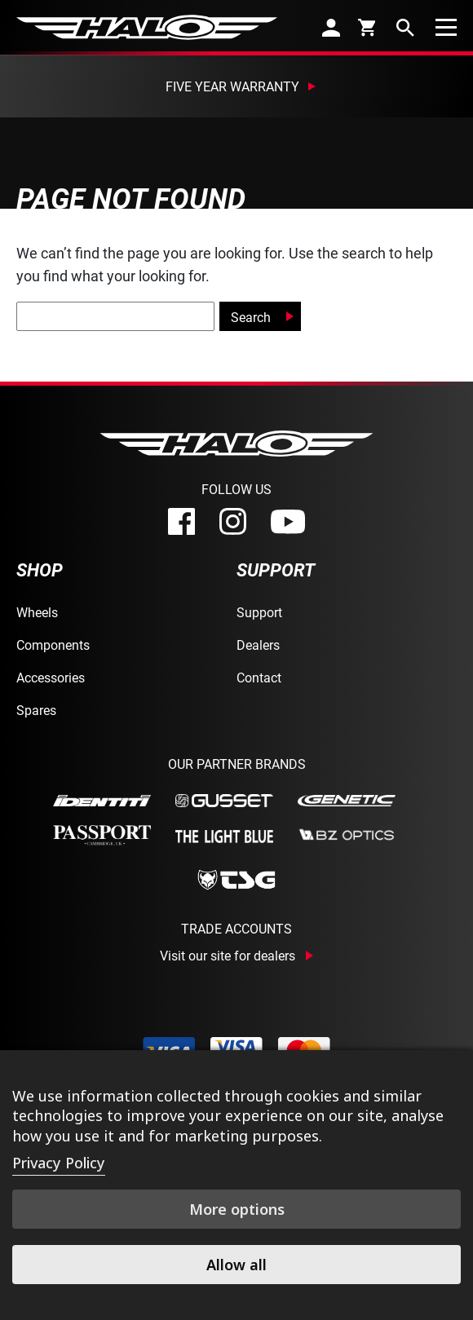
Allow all (236, 1264)
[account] (331, 27)
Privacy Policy (58, 1162)
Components (53, 644)
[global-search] (115, 316)
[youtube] (288, 522)
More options (237, 1209)
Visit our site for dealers (227, 955)
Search (251, 316)
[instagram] (232, 521)
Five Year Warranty (232, 86)
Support (259, 611)
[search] (405, 27)
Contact (258, 677)
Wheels (37, 611)
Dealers (258, 644)
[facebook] (181, 521)
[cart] (368, 27)
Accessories (50, 677)
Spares (36, 709)
